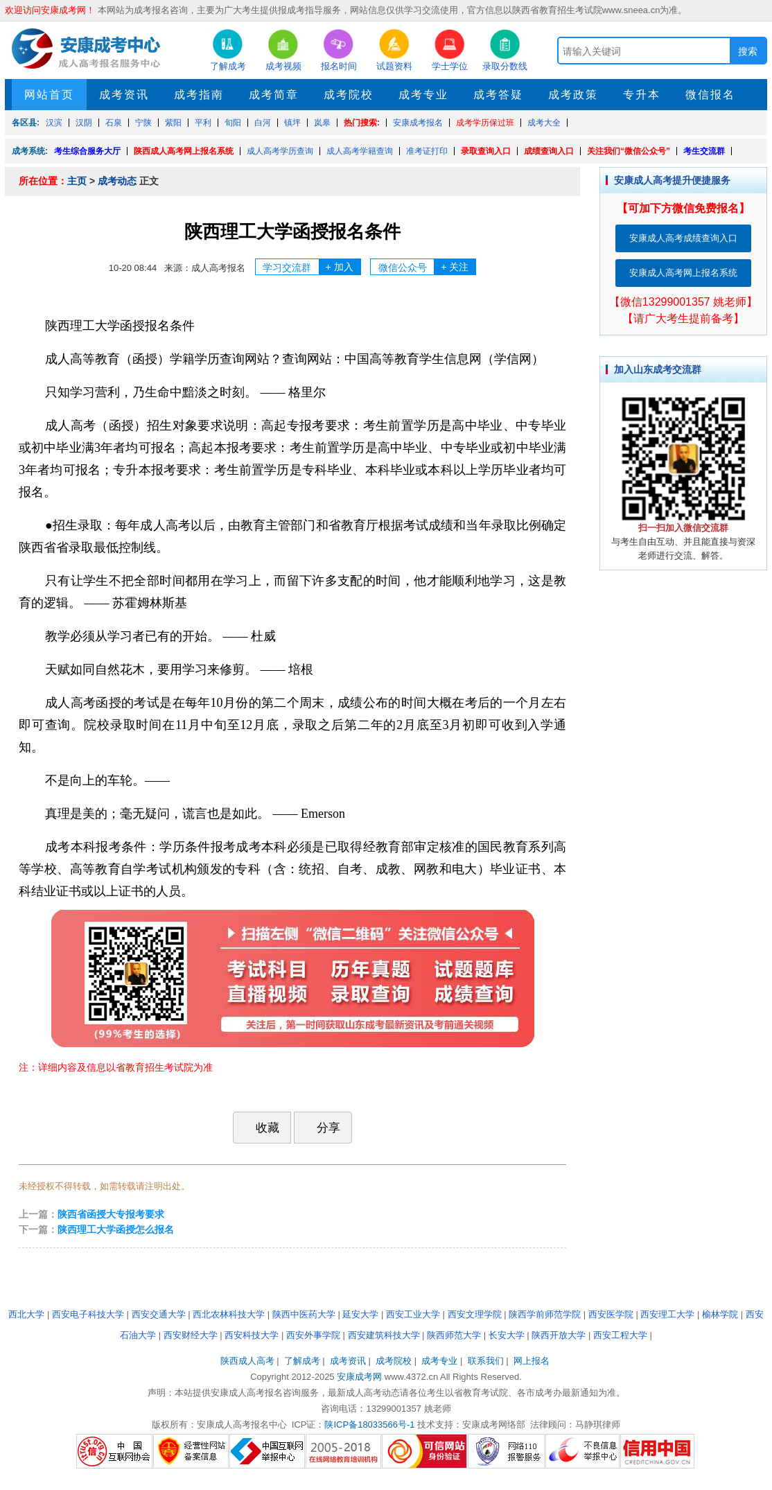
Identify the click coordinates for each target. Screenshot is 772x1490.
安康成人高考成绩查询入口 (683, 238)
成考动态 (117, 180)
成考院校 (349, 94)
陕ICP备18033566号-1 (369, 1424)
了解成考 (302, 1361)
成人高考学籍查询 (359, 151)
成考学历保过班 (485, 123)
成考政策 (573, 94)
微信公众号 (427, 266)
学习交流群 (311, 266)
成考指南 (199, 94)
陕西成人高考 (247, 1361)
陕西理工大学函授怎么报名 (116, 1229)
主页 (77, 180)
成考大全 (544, 123)
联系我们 (486, 1361)
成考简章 (274, 94)
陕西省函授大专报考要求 (111, 1214)
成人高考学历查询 (280, 151)
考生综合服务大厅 (87, 151)
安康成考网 (359, 1376)
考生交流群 (704, 151)
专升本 (641, 94)
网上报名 (532, 1361)
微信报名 (710, 94)
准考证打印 (427, 151)
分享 (321, 1127)
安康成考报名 (418, 123)
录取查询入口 (486, 151)
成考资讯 (124, 94)
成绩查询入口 (549, 151)
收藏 (260, 1127)
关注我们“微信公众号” (628, 151)
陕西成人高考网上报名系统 (184, 151)
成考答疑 (498, 94)
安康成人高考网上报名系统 (683, 273)
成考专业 (423, 94)
